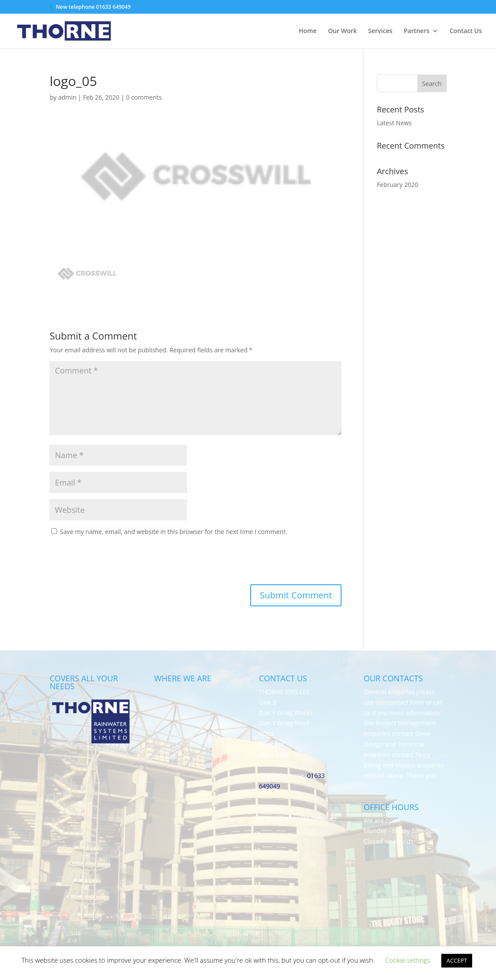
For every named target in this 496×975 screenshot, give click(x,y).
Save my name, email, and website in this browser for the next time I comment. (173, 531)
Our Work (342, 31)
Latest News (394, 123)
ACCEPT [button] (457, 960)
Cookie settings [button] (407, 960)
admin (67, 97)
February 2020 (397, 184)
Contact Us (466, 31)
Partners (416, 31)
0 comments (144, 97)
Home (308, 31)
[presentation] (109, 562)
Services (380, 31)
